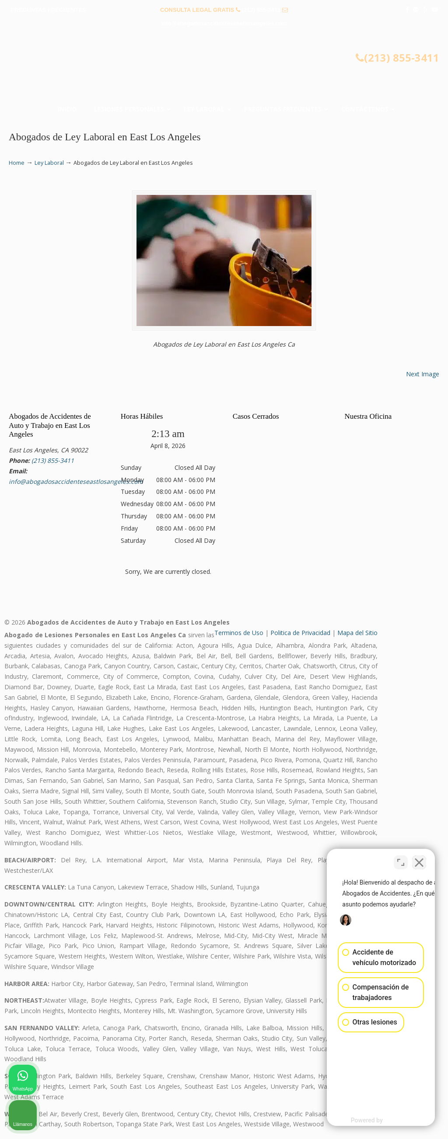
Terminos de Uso (238, 633)
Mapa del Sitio (357, 633)
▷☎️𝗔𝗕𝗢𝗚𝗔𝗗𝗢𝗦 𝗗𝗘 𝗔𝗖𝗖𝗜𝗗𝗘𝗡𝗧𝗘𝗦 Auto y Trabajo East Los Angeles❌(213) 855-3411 (224, 68)
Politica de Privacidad (300, 633)
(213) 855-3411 (261, 10)
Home (16, 163)
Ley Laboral (49, 163)
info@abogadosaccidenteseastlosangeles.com (224, 23)
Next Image (422, 374)
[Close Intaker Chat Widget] (419, 860)
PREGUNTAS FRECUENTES (48, 10)
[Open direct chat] (401, 860)
